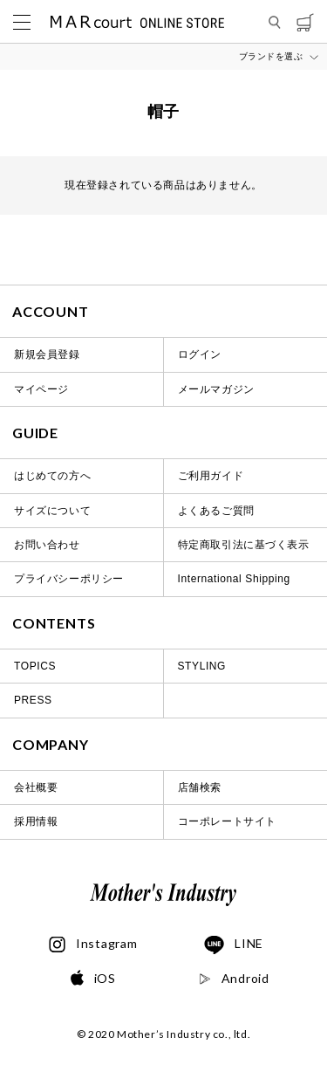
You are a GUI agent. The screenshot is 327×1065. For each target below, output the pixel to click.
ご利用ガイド (211, 476)
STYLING (202, 666)
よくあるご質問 (216, 511)
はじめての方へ (52, 476)
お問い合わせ (47, 545)
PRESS (33, 700)
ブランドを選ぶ (271, 56)
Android (234, 979)
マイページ (41, 389)
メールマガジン (216, 389)
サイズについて (52, 511)
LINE (233, 945)
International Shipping (234, 579)
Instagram (93, 944)
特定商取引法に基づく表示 (244, 545)
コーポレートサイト (227, 821)
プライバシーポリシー (69, 579)
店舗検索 (199, 787)
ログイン (199, 354)
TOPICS (35, 666)
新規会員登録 (47, 354)
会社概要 (36, 787)
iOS (93, 979)
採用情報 (36, 821)
